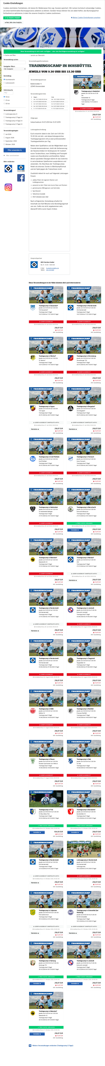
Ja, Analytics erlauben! (12, 18)
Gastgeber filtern (15, 68)
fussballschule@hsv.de (52, 268)
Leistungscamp (10, 114)
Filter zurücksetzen (12, 155)
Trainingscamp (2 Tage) (13, 117)
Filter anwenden (15, 150)
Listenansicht (9, 83)
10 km (6, 97)
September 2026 (10, 141)
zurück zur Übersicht (38, 55)
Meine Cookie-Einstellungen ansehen (85, 18)
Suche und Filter (10, 55)
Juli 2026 (7, 134)
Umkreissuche (8, 90)
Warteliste (35, 429)
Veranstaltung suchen (15, 60)
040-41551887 (50, 270)
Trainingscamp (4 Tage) (13, 121)
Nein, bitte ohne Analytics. (13, 22)
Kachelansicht (9, 80)
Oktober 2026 (9, 144)
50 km (7, 104)
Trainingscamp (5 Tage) (13, 124)
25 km (7, 100)
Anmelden (75, 530)
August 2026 (9, 138)
